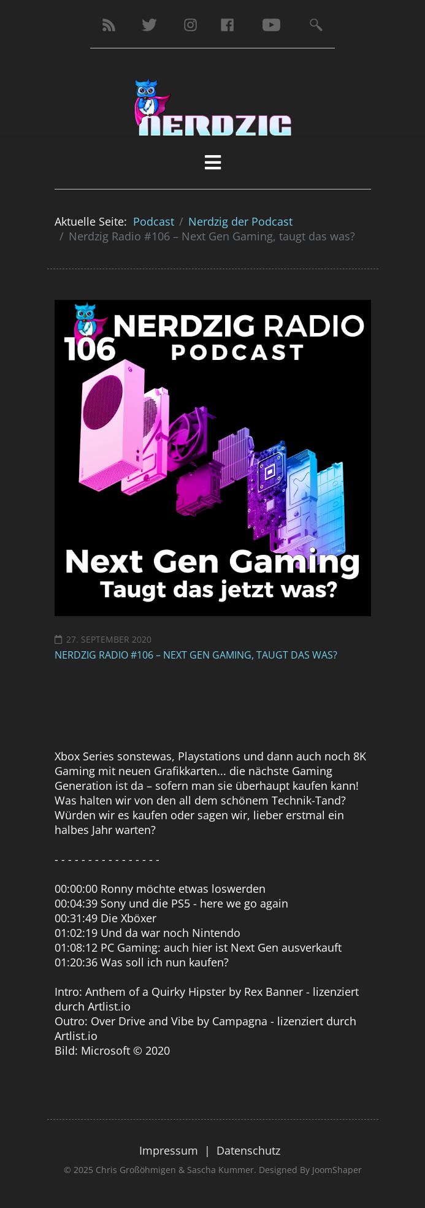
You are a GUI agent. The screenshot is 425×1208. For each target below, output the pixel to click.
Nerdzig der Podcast (240, 221)
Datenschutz (248, 1150)
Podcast (153, 221)
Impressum (168, 1150)
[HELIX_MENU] (213, 162)
